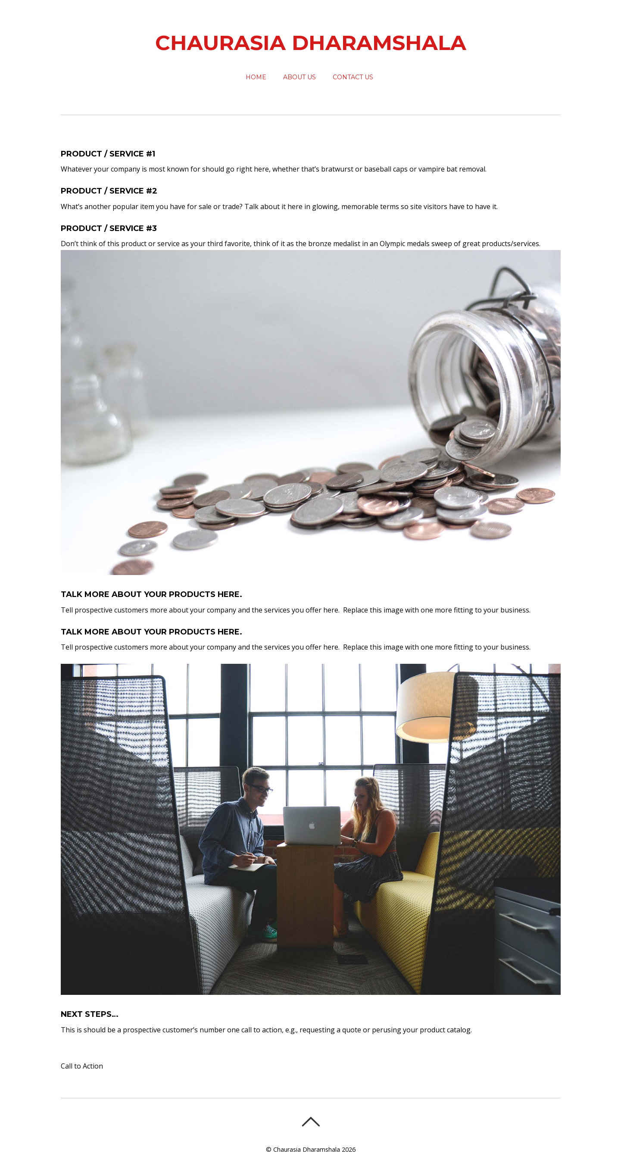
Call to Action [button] (82, 1066)
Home (256, 77)
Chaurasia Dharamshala (306, 1149)
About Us (299, 77)
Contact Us (353, 77)
